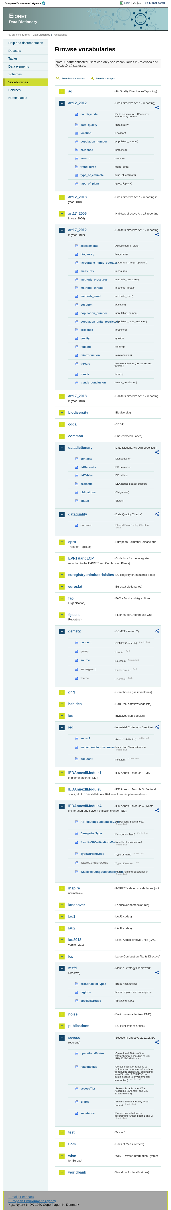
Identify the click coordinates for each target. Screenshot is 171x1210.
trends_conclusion (93, 382)
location (85, 133)
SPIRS (84, 1101)
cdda (72, 424)
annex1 (85, 738)
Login (127, 3)
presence (86, 150)
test (71, 1132)
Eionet (26, 34)
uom (72, 1144)
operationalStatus (92, 1053)
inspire (74, 888)
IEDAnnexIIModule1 (84, 773)
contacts (86, 458)
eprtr (72, 542)
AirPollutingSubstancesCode (97, 821)
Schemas (15, 74)
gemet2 (74, 631)
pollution (86, 304)
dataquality (77, 514)
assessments (89, 245)
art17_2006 (77, 213)
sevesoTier (87, 1088)
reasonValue (88, 1066)
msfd (72, 968)
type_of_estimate (92, 175)
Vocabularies (18, 82)
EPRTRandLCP (81, 558)
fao (70, 598)
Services (14, 90)
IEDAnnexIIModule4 (84, 806)
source (85, 660)
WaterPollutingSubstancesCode (97, 871)
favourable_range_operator (97, 262)
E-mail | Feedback (21, 1197)
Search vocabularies (73, 78)
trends (84, 374)
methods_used (90, 296)
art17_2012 (77, 230)
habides (74, 704)
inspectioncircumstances (97, 747)
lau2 (71, 928)
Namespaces (17, 98)
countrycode (89, 114)
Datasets (14, 50)
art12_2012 (77, 103)
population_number (93, 141)
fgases (73, 615)
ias (70, 716)
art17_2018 (77, 396)
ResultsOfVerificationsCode (97, 842)
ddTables (86, 475)
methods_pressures (94, 279)
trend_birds (88, 167)
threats (85, 363)
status (84, 500)
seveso (74, 1037)
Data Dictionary (41, 34)
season (85, 158)
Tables (13, 58)
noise (72, 1014)
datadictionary (80, 447)
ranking (85, 346)
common (75, 436)
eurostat (75, 586)
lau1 (71, 916)
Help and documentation (25, 43)
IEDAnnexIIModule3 (84, 789)
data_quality (88, 124)
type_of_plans (90, 183)
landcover (76, 905)
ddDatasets (88, 467)
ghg (71, 692)
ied (70, 727)
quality (85, 338)
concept (85, 642)
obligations (88, 492)
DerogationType (91, 833)
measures (87, 271)
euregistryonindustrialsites (91, 575)
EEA (26, 3)
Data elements (18, 66)
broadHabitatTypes (93, 983)
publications (78, 1026)
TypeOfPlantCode (92, 853)
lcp (70, 956)
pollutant (86, 759)
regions (85, 992)
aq (70, 91)
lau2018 (74, 940)
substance (87, 1113)
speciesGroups (90, 1000)
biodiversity (78, 412)
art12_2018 (77, 197)
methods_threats (91, 287)
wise (72, 1156)
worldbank (77, 1172)
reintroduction (90, 355)
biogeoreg (87, 254)
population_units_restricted (97, 321)
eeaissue (86, 484)
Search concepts (105, 78)
